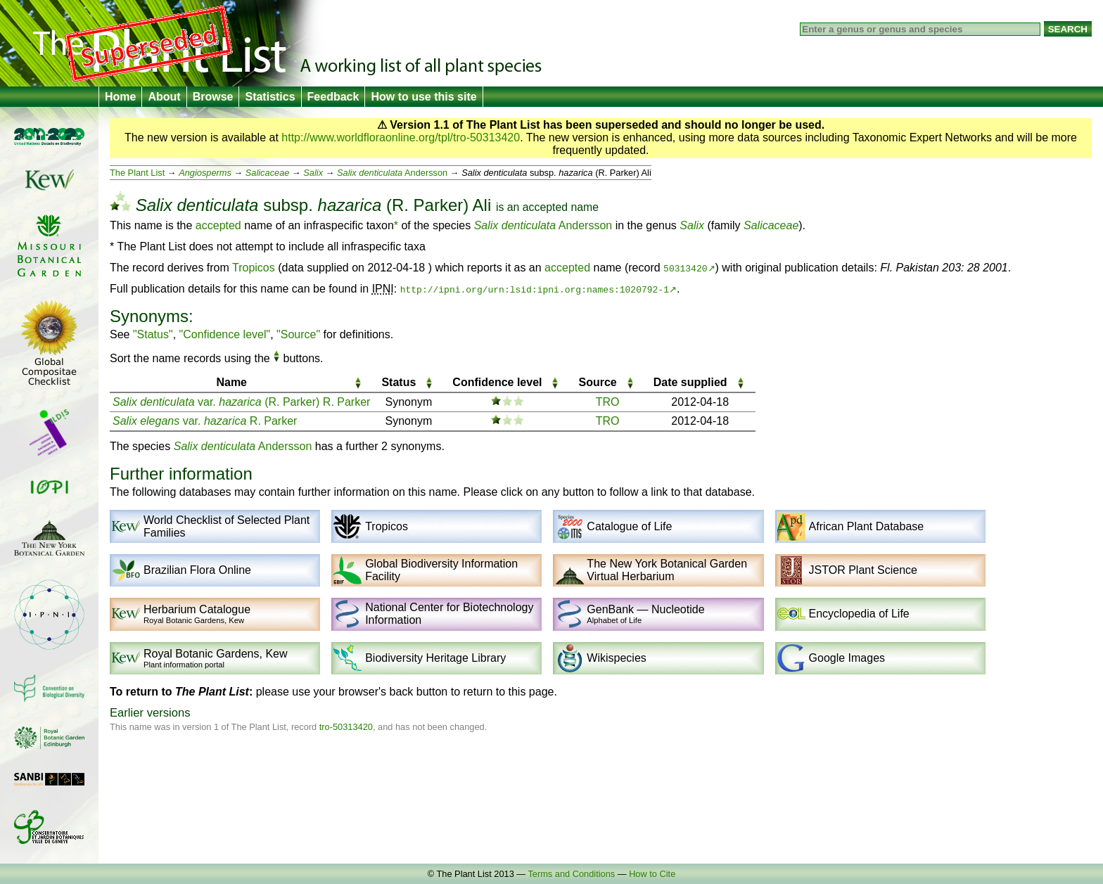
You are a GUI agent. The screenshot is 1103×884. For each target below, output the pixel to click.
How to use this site (423, 97)
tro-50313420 (346, 727)
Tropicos (253, 268)
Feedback (333, 97)
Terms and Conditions (571, 874)
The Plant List (137, 172)
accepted (545, 207)
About (164, 97)
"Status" (153, 334)
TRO (608, 402)
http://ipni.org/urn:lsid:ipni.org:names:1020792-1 (534, 289)
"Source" (298, 334)
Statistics (270, 97)
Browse (213, 97)
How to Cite (652, 874)
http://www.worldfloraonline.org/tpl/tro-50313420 (400, 137)
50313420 (685, 268)
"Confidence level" (225, 334)
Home (120, 97)
